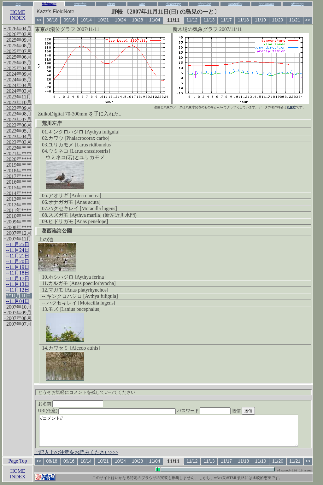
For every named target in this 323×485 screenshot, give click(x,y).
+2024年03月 (17, 91)
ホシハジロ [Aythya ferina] (77, 277)
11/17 (226, 19)
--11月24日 (17, 250)
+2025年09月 (17, 40)
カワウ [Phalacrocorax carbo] (78, 138)
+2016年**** (17, 182)
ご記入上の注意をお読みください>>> (76, 452)
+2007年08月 (17, 318)
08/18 (51, 19)
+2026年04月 (17, 28)
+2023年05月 (17, 130)
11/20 (277, 19)
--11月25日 (17, 244)
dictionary (173, 4)
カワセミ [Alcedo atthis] (74, 348)
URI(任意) (113, 410)
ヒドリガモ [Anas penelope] (78, 221)
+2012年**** (17, 204)
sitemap (297, 4)
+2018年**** (17, 170)
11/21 (294, 19)
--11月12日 (17, 290)
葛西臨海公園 (57, 231)
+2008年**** (17, 227)
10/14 (86, 19)
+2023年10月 (17, 102)
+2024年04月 (17, 85)
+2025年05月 (17, 62)
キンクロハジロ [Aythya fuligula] (84, 131)
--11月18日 (17, 272)
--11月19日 (17, 267)
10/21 (103, 19)
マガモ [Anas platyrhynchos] (78, 290)
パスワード (216, 410)
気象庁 (291, 107)
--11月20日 (17, 261)
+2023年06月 (17, 125)
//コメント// (168, 431)
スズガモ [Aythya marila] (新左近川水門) (92, 215)
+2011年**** (17, 210)
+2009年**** (17, 221)
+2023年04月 (17, 136)
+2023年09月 (17, 108)
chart (111, 4)
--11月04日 (17, 301)
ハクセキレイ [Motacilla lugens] (82, 208)
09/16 (69, 19)
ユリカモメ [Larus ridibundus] (80, 144)
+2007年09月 (17, 312)
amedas (80, 4)
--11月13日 (17, 284)
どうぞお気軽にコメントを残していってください (86, 392)
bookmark (266, 4)
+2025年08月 (17, 45)
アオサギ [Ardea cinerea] (74, 195)
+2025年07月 (17, 51)
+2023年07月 (17, 119)
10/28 (137, 19)
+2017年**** (17, 176)
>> (307, 19)
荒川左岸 (52, 123)
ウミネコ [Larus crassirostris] (79, 151)
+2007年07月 (17, 324)
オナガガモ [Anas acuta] (74, 202)
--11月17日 (17, 278)
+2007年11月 (17, 238)
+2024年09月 (17, 74)
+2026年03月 (17, 34)
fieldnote (49, 4)
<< (39, 19)
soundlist (235, 4)
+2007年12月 (17, 233)
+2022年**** (17, 148)
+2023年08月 (17, 113)
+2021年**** (17, 153)
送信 (255, 410)
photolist (204, 4)
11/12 (191, 19)
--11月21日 (17, 255)
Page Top (17, 461)
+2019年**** (17, 165)
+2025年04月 (17, 68)
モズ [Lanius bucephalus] (74, 309)
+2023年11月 (17, 96)
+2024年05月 (17, 79)
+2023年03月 (17, 142)
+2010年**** (17, 216)
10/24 (120, 19)
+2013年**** (17, 199)
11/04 (154, 19)
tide (142, 4)
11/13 (208, 19)
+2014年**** (17, 193)
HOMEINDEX (18, 15)
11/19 (260, 19)
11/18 (243, 19)
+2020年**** (17, 159)
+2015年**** (17, 187)
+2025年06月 (17, 57)
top (18, 4)
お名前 (70, 403)
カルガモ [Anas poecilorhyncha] (81, 283)
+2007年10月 (17, 307)
